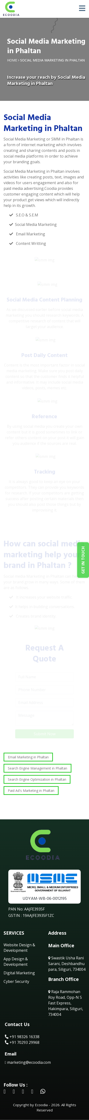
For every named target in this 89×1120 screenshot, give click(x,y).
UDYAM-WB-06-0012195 (45, 898)
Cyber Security (16, 981)
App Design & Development (16, 961)
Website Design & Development (19, 947)
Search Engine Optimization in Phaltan (37, 779)
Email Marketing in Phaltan (28, 757)
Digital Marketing (19, 972)
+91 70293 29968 (22, 1042)
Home (12, 60)
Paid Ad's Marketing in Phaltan (31, 790)
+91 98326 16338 (22, 1036)
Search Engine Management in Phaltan (37, 768)
